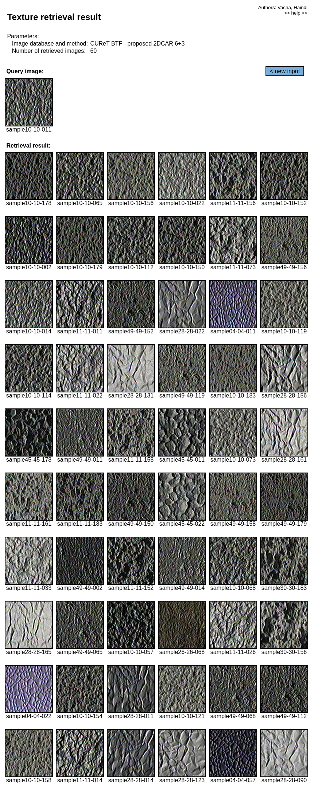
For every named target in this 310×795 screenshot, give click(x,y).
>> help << (295, 13)
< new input (285, 71)
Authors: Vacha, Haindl (282, 7)
